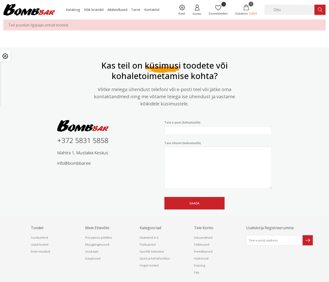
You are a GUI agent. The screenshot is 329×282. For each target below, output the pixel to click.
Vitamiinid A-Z (149, 237)
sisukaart (91, 251)
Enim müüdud (40, 251)
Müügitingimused (97, 244)
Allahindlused (117, 9)
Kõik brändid (93, 9)
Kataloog (73, 9)
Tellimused (201, 244)
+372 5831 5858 (82, 140)
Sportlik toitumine (152, 251)
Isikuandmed (203, 237)
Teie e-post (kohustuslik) (218, 127)
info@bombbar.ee (74, 163)
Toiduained (148, 244)
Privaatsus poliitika (98, 237)
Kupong (199, 265)
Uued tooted (39, 244)
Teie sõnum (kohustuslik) (218, 165)
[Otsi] (289, 10)
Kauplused (92, 258)
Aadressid (201, 258)
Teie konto (203, 227)
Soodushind (39, 237)
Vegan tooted (149, 265)
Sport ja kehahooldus (155, 258)
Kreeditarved (203, 251)
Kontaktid (151, 9)
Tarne (135, 9)
